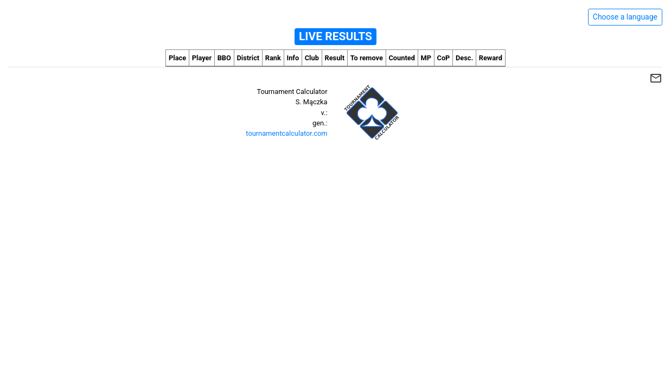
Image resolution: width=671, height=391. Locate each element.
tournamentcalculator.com (286, 133)
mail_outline (655, 78)
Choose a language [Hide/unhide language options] (625, 16)
